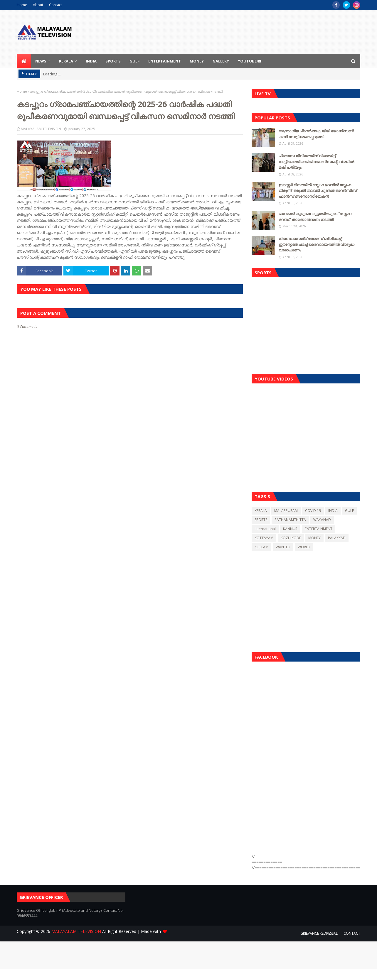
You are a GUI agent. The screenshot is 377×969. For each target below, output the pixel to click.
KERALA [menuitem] (66, 61)
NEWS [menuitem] (40, 61)
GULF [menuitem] (134, 61)
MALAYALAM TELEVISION (41, 128)
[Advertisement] (306, 324)
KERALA (261, 510)
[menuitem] (24, 61)
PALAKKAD (337, 537)
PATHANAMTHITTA (290, 519)
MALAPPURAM (286, 510)
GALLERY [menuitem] (221, 61)
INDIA (333, 510)
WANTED (283, 546)
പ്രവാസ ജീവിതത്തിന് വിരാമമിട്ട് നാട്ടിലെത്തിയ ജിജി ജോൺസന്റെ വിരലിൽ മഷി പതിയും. (316, 161)
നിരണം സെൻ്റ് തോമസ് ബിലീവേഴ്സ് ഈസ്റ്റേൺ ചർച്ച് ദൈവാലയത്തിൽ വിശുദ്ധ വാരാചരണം (316, 244)
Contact (55, 4)
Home (22, 4)
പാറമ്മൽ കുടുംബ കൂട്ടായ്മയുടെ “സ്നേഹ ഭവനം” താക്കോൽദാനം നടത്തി (315, 216)
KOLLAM (261, 546)
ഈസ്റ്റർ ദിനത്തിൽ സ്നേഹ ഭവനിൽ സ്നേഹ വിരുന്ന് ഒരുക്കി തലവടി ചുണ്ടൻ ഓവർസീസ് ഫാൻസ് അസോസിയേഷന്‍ (318, 190)
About (38, 4)
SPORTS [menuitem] (113, 61)
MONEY (314, 537)
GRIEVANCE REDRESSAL (319, 933)
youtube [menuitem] (249, 61)
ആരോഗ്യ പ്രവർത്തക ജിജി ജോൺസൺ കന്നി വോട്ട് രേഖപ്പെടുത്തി (316, 133)
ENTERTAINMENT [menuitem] (164, 61)
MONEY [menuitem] (197, 61)
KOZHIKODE (291, 537)
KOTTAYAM (264, 537)
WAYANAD (322, 519)
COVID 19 (313, 510)
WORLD (304, 546)
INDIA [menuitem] (91, 61)
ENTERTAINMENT (318, 528)
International (265, 528)
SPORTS (261, 519)
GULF (349, 510)
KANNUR (290, 528)
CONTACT (352, 933)
